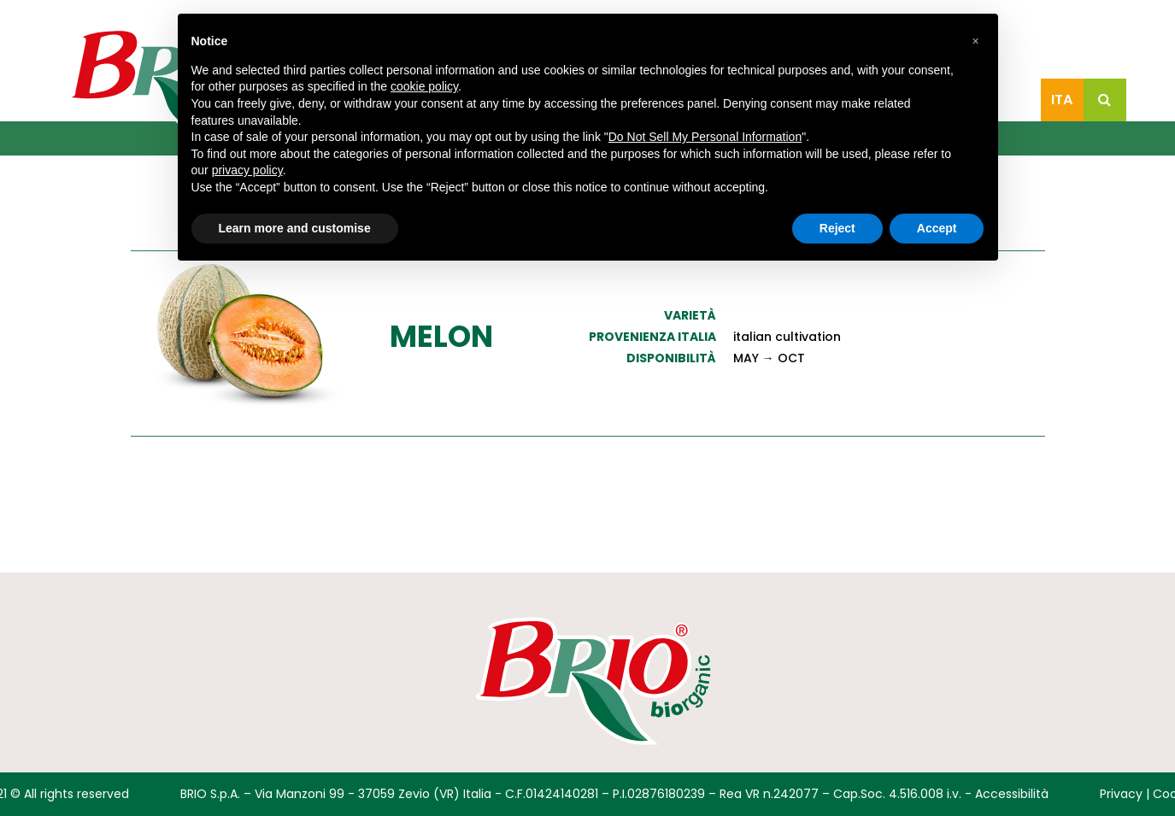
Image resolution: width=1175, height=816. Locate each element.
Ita (1061, 99)
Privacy (1121, 793)
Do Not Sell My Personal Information (705, 137)
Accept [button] (937, 228)
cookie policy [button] (424, 86)
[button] (976, 41)
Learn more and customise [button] (295, 228)
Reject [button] (837, 228)
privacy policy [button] (247, 170)
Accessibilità (1012, 793)
